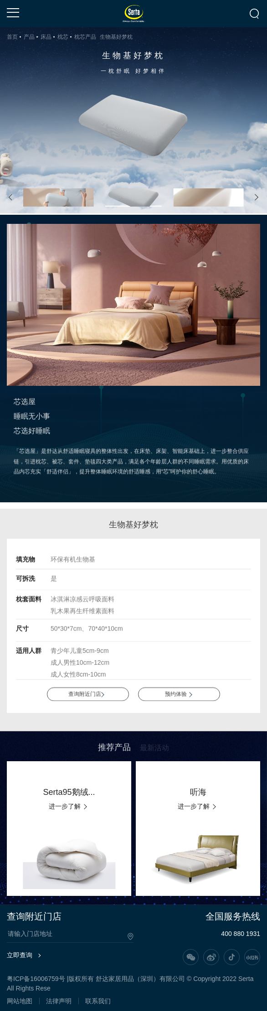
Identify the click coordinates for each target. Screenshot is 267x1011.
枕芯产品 (85, 37)
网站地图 (19, 1001)
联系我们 (98, 1001)
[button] (11, 198)
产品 (29, 37)
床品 (46, 37)
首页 (12, 37)
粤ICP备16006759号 (36, 978)
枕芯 (62, 37)
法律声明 (59, 1001)
